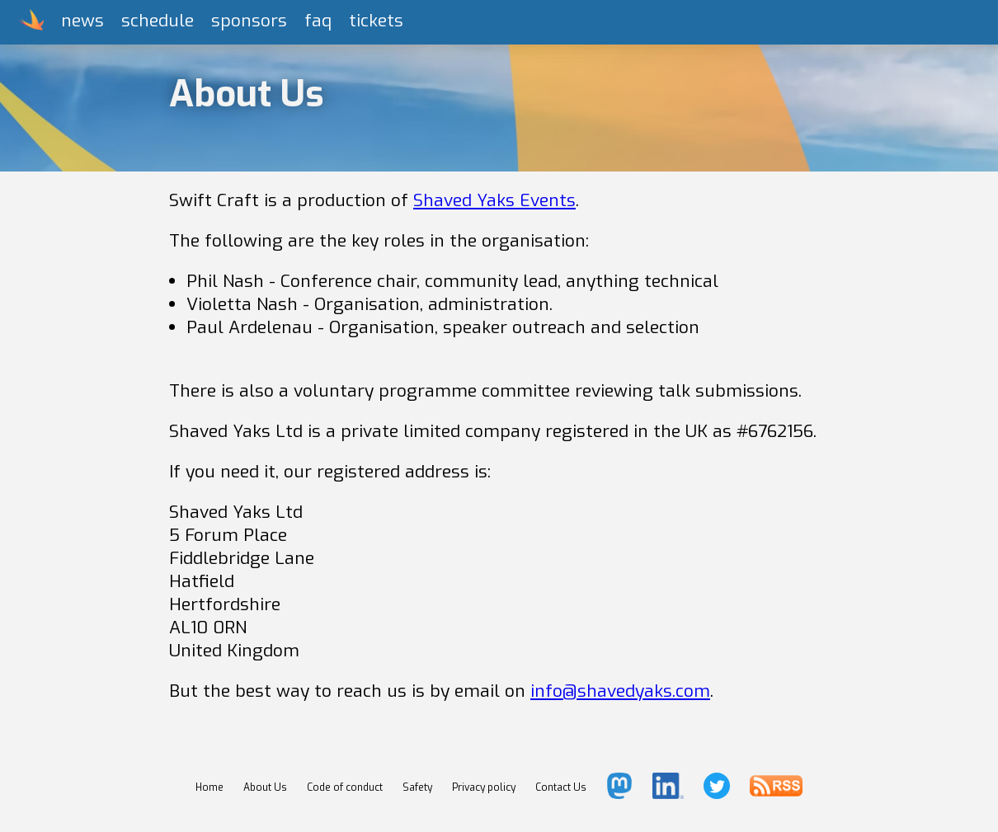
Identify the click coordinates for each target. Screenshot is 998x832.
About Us (265, 787)
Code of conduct (345, 787)
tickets (376, 20)
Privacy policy (483, 787)
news (82, 20)
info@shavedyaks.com (620, 691)
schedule (157, 20)
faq (318, 20)
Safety (417, 787)
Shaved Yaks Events (494, 200)
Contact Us (560, 787)
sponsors (249, 20)
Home (209, 787)
